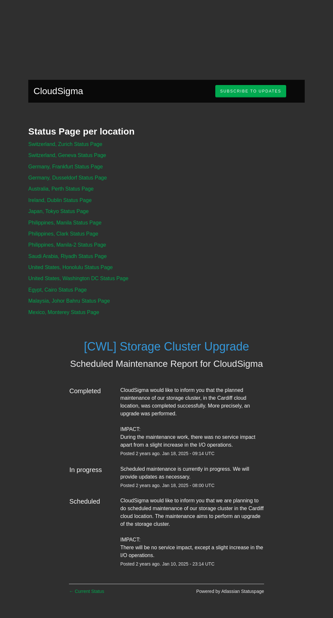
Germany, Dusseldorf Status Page (67, 177)
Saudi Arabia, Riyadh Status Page (67, 256)
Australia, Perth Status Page (61, 189)
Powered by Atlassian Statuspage (230, 591)
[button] (250, 91)
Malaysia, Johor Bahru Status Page (69, 301)
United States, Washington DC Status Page (78, 278)
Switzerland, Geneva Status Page (67, 155)
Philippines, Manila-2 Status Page (67, 245)
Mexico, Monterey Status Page (63, 312)
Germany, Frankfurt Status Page (65, 166)
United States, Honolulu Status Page (70, 267)
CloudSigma (58, 91)
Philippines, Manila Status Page (64, 222)
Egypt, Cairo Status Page (57, 290)
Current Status (86, 591)
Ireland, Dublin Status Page (60, 200)
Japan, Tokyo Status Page (58, 211)
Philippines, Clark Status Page (63, 234)
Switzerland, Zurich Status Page (65, 144)
